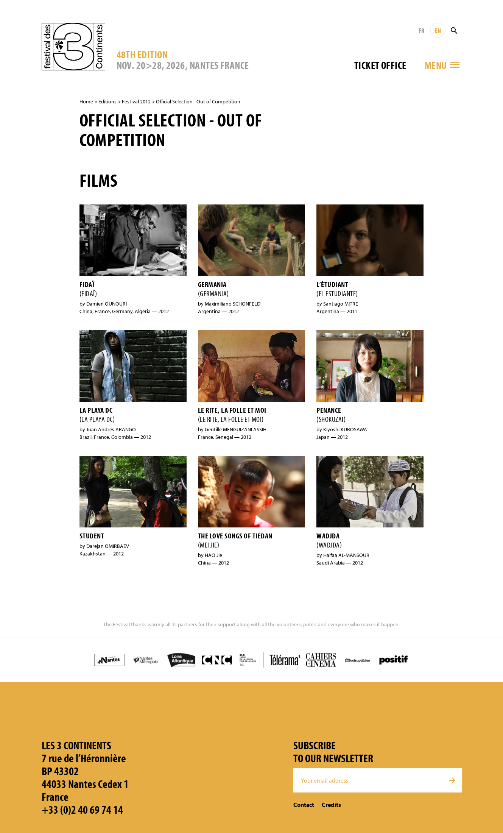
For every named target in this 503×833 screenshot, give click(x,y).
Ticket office (380, 65)
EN (438, 30)
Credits (331, 804)
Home (86, 101)
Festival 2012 (136, 101)
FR (421, 30)
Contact (303, 804)
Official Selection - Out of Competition (198, 101)
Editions (107, 101)
